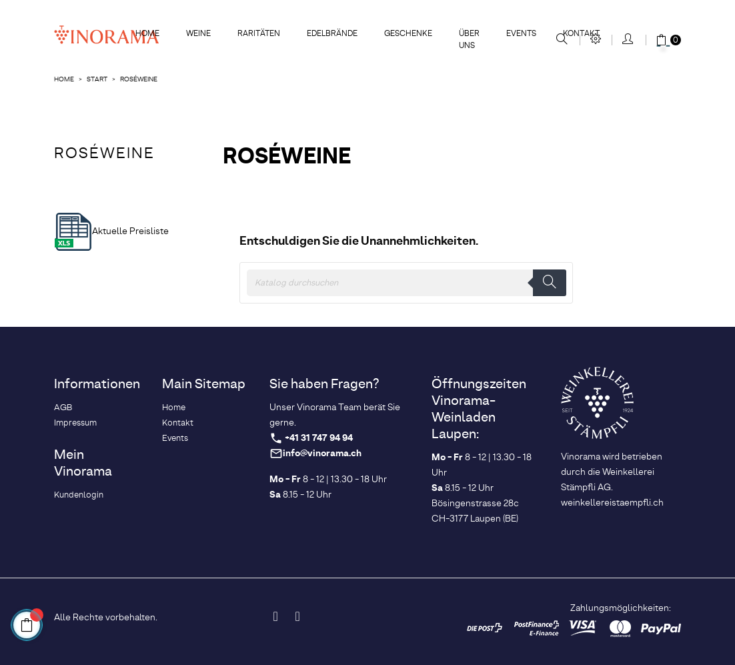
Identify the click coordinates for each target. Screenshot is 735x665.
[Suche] (406, 282)
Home (173, 408)
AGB (63, 408)
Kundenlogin (78, 495)
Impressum (75, 423)
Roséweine (104, 154)
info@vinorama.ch (322, 454)
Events (175, 438)
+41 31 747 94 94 (319, 439)
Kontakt (177, 423)
